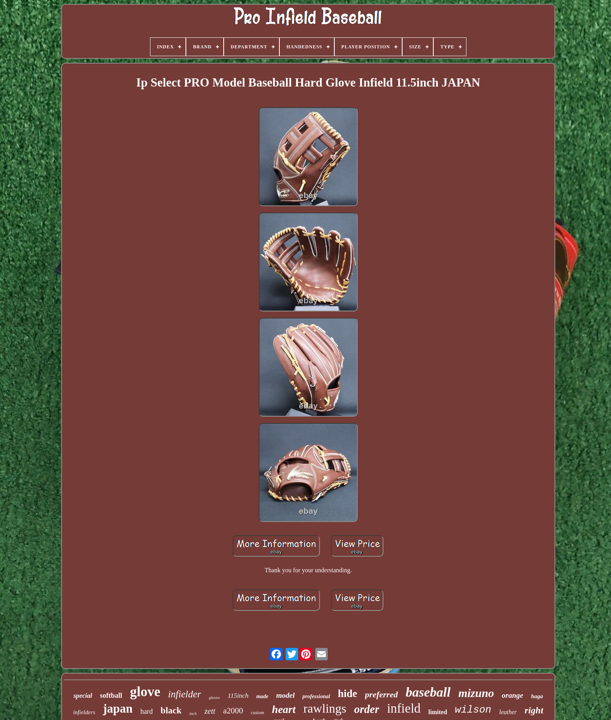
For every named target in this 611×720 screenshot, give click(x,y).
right (533, 710)
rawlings (325, 708)
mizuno (476, 692)
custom (257, 712)
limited (437, 712)
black (171, 710)
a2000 (233, 710)
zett (210, 711)
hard (146, 711)
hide (347, 693)
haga (537, 696)
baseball (428, 692)
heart (284, 709)
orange (512, 695)
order (366, 709)
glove (145, 691)
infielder (184, 694)
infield (403, 708)
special (82, 695)
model (285, 695)
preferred (381, 694)
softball (111, 695)
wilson (473, 710)
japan (117, 708)
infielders (84, 712)
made (262, 696)
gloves (214, 697)
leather (508, 712)
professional (316, 696)
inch (193, 713)
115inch (238, 695)
